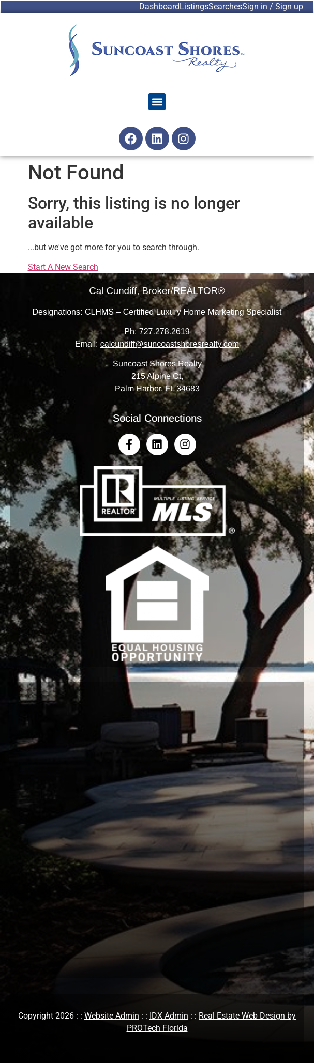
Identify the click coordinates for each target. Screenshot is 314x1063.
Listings (194, 6)
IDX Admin (168, 1016)
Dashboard (159, 6)
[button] (157, 101)
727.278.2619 (164, 331)
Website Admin (111, 1016)
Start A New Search (63, 267)
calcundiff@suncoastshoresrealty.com (169, 344)
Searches (225, 6)
